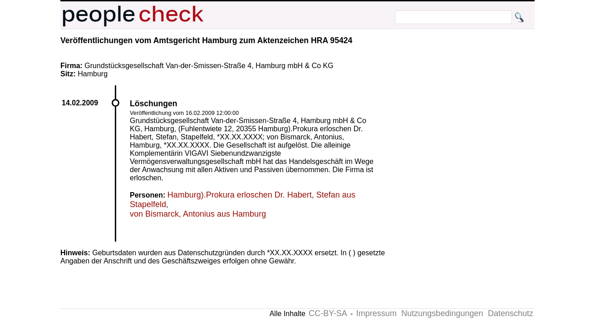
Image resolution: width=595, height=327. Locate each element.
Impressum (376, 313)
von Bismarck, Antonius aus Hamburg (198, 213)
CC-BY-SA (328, 313)
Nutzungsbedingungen (442, 313)
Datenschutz (510, 313)
